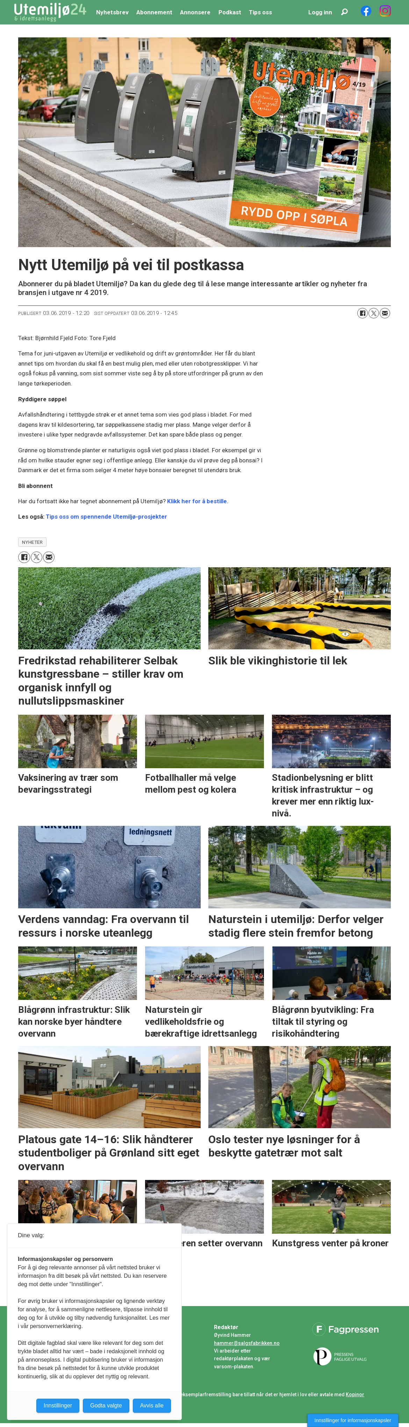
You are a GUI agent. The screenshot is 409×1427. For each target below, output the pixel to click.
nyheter (32, 542)
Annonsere (195, 12)
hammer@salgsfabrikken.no (247, 1343)
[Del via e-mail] (385, 313)
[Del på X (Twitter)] (373, 313)
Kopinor (355, 1394)
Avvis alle (152, 1405)
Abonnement (154, 12)
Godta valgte (106, 1405)
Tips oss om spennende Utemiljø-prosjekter (106, 516)
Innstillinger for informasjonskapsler (353, 1420)
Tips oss (260, 12)
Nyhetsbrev (112, 12)
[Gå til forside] (50, 12)
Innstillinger (58, 1405)
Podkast (229, 12)
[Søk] (344, 12)
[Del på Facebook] (362, 313)
